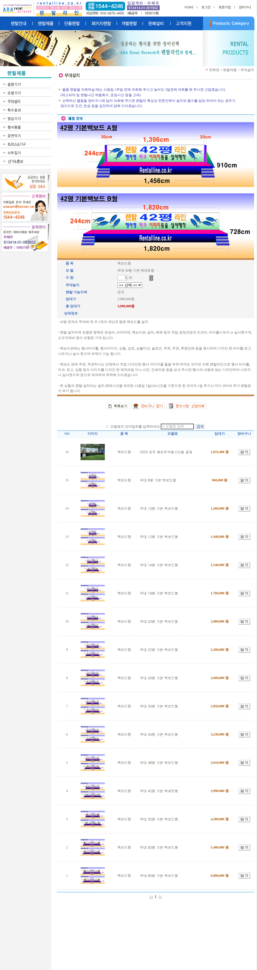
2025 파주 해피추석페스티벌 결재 (166, 451)
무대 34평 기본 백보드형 (159, 734)
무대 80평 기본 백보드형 (159, 875)
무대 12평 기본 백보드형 (159, 536)
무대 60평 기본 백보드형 (159, 847)
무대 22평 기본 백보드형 (159, 649)
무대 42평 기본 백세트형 (159, 790)
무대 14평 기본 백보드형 (159, 564)
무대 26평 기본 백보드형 (159, 677)
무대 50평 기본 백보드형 (159, 819)
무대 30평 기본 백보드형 (159, 706)
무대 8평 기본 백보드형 (158, 480)
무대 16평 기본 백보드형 (159, 593)
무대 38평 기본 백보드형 (159, 762)
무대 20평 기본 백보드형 (159, 621)
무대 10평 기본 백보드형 (159, 508)
